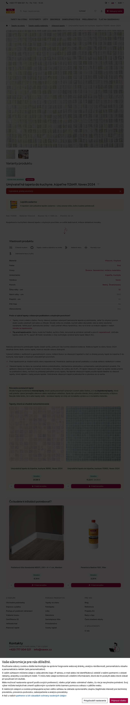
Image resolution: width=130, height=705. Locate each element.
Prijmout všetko (118, 700)
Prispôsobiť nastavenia (95, 700)
